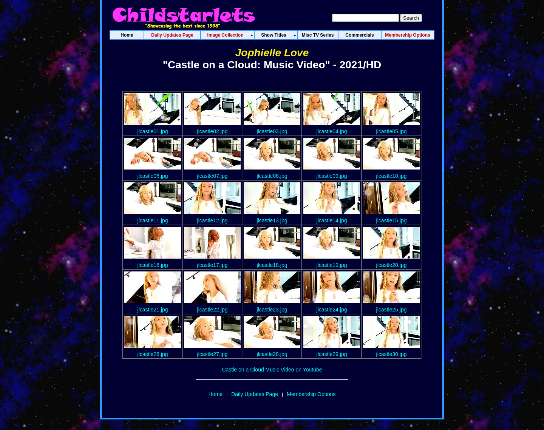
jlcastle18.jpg (272, 265)
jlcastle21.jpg (153, 310)
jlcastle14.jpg (332, 220)
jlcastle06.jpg (153, 176)
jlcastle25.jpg (391, 310)
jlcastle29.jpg (332, 354)
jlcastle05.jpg (391, 131)
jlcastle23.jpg (272, 310)
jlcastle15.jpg (391, 220)
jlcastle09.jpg (332, 176)
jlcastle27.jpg (212, 354)
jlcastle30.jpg (391, 354)
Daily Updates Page (254, 394)
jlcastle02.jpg (212, 131)
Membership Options (311, 394)
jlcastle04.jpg (332, 131)
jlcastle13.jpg (272, 220)
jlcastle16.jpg (153, 265)
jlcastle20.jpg (391, 265)
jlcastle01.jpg (153, 131)
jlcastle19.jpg (332, 265)
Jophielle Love (272, 53)
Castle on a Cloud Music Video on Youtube (272, 370)
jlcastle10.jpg (391, 176)
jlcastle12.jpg (212, 220)
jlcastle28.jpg (272, 354)
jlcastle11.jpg (153, 220)
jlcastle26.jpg (153, 354)
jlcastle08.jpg (272, 176)
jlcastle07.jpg (212, 176)
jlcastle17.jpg (212, 265)
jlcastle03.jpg (272, 131)
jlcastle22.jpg (212, 310)
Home (216, 394)
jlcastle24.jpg (332, 310)
